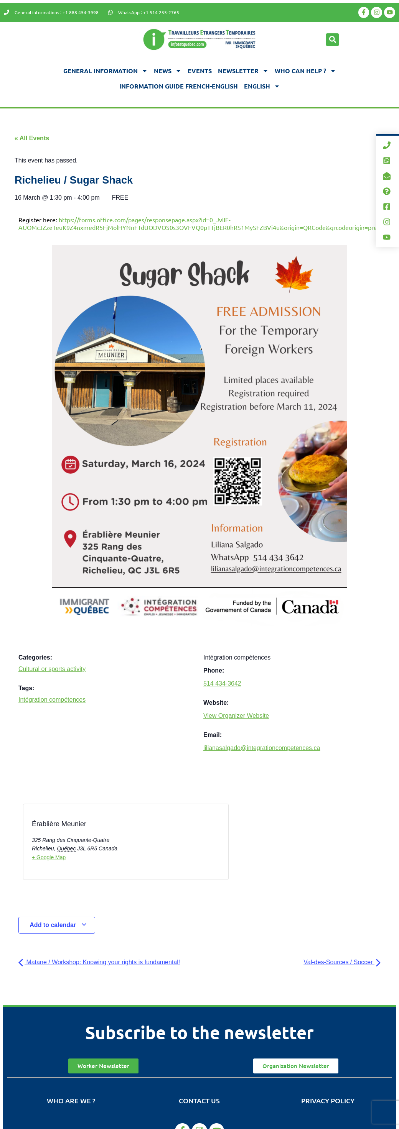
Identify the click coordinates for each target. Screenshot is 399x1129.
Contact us (199, 1100)
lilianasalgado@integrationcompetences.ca (261, 748)
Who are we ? (71, 1100)
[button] (332, 39)
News (167, 71)
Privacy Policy (327, 1100)
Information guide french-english (178, 86)
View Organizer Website (236, 715)
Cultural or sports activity (52, 669)
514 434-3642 (222, 683)
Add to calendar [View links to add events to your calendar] (58, 925)
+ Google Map (49, 857)
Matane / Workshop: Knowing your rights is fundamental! (99, 962)
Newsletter (243, 71)
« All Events (32, 138)
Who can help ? (305, 71)
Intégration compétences (52, 699)
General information (105, 71)
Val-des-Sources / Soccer (342, 962)
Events (200, 71)
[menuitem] (262, 86)
